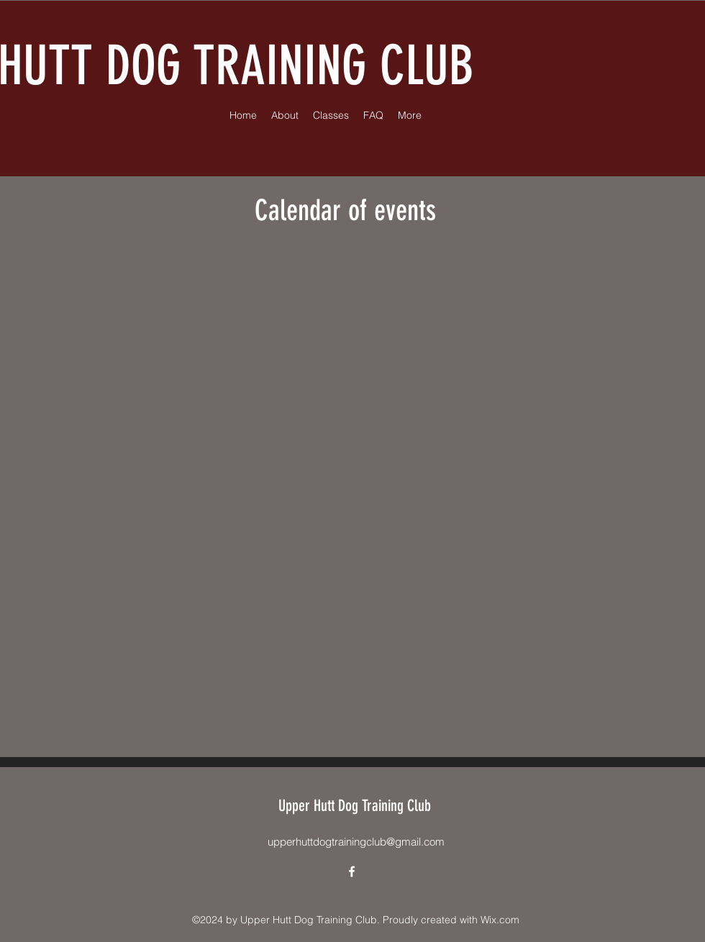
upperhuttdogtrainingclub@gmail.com (356, 841)
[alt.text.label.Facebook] (352, 871)
